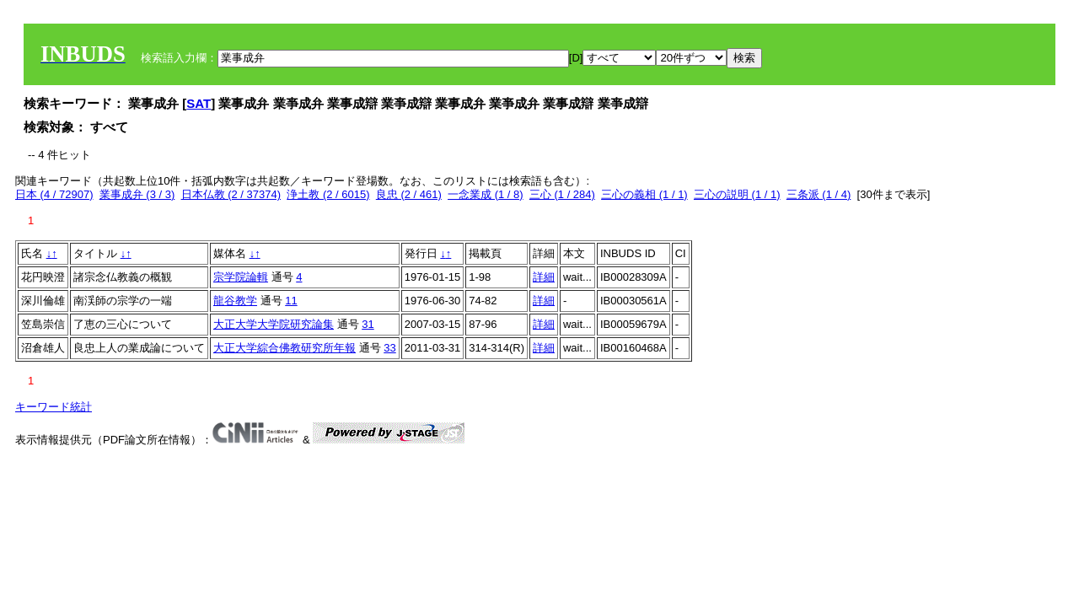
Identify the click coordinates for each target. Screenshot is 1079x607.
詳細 (544, 277)
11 (291, 300)
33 (389, 347)
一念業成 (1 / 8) (485, 194)
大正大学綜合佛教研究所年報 (284, 347)
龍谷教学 (235, 300)
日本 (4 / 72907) (54, 194)
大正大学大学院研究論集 (273, 324)
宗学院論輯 (240, 277)
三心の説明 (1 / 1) (737, 194)
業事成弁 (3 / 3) (137, 194)
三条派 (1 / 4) (818, 194)
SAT (198, 103)
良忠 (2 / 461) (409, 194)
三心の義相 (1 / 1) (644, 194)
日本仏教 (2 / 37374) (231, 194)
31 (367, 324)
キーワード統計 (53, 406)
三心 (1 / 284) (562, 194)
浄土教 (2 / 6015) (328, 194)
